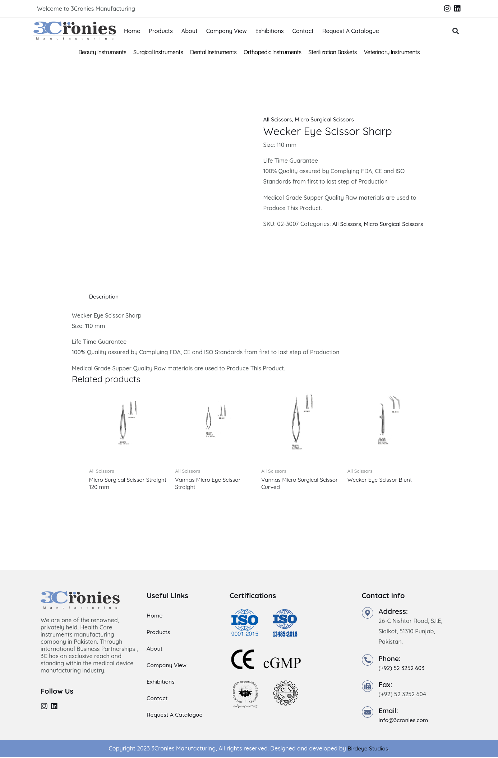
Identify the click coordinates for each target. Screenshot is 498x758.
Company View (226, 30)
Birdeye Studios (368, 749)
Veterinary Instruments (392, 52)
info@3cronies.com (404, 720)
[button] (456, 31)
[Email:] (367, 712)
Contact (303, 30)
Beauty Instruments (102, 52)
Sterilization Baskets (332, 52)
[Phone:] (367, 660)
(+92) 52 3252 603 (402, 668)
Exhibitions (269, 30)
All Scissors (277, 119)
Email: (389, 711)
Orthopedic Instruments (272, 52)
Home (132, 30)
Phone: (390, 658)
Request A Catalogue (350, 30)
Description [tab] (104, 296)
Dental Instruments (213, 52)
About (189, 30)
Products (161, 30)
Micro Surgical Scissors (326, 119)
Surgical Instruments (158, 52)
